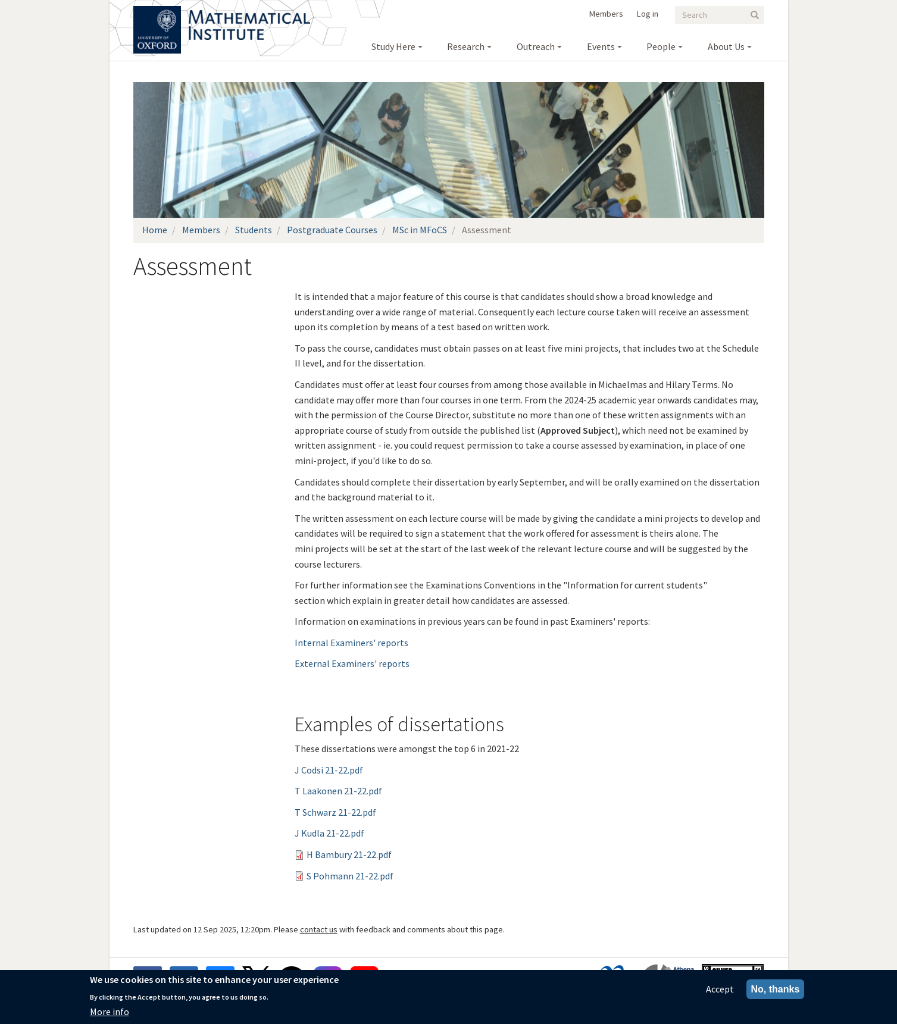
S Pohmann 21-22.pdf (350, 876)
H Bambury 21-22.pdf (349, 854)
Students (253, 230)
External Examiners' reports (352, 663)
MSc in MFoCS (419, 230)
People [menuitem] (661, 46)
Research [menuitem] (466, 46)
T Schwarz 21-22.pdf (335, 812)
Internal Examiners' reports (351, 643)
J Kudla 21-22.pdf (329, 833)
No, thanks (775, 989)
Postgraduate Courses (332, 230)
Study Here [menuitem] (393, 46)
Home (154, 230)
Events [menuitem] (601, 46)
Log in (647, 13)
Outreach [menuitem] (536, 46)
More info (109, 1011)
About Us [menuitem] (726, 46)
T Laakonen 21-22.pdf (338, 791)
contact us (318, 929)
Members (606, 13)
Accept (720, 989)
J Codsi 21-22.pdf (329, 770)
